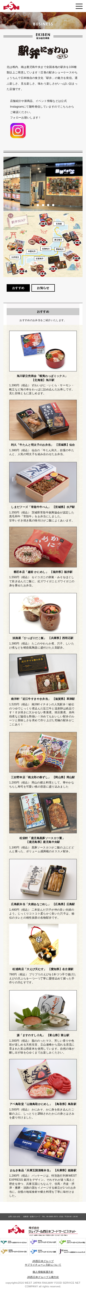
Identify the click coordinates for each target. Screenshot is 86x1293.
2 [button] (38, 205)
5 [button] (53, 205)
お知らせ (43, 288)
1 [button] (33, 205)
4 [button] (48, 205)
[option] (43, 184)
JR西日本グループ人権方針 (43, 1277)
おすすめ (18, 288)
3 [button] (43, 205)
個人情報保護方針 (43, 1271)
